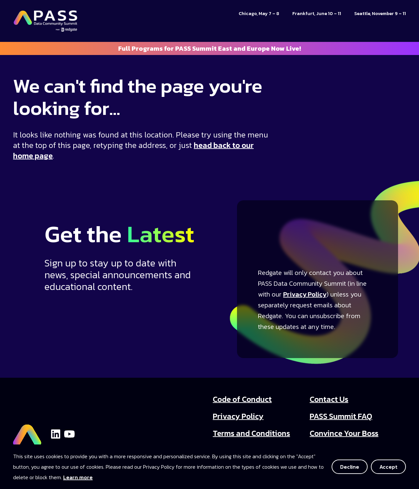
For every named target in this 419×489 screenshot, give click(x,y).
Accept (388, 467)
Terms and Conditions (251, 433)
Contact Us (329, 399)
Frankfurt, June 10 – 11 (316, 13)
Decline (349, 467)
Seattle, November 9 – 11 (380, 13)
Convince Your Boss (344, 433)
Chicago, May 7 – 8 (259, 13)
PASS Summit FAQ (341, 416)
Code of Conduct (242, 399)
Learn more (78, 477)
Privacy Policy (304, 294)
